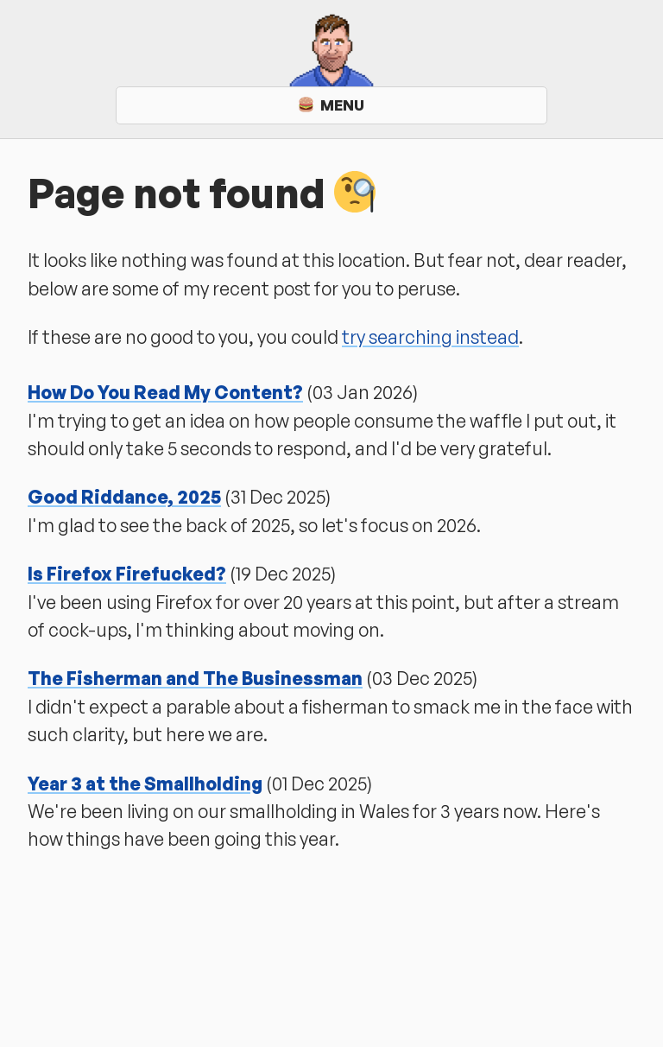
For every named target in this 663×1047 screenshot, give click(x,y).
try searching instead (430, 336)
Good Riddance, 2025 (124, 496)
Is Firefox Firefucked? (127, 573)
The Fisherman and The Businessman (195, 678)
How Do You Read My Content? (165, 392)
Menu (332, 105)
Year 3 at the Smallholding (145, 783)
